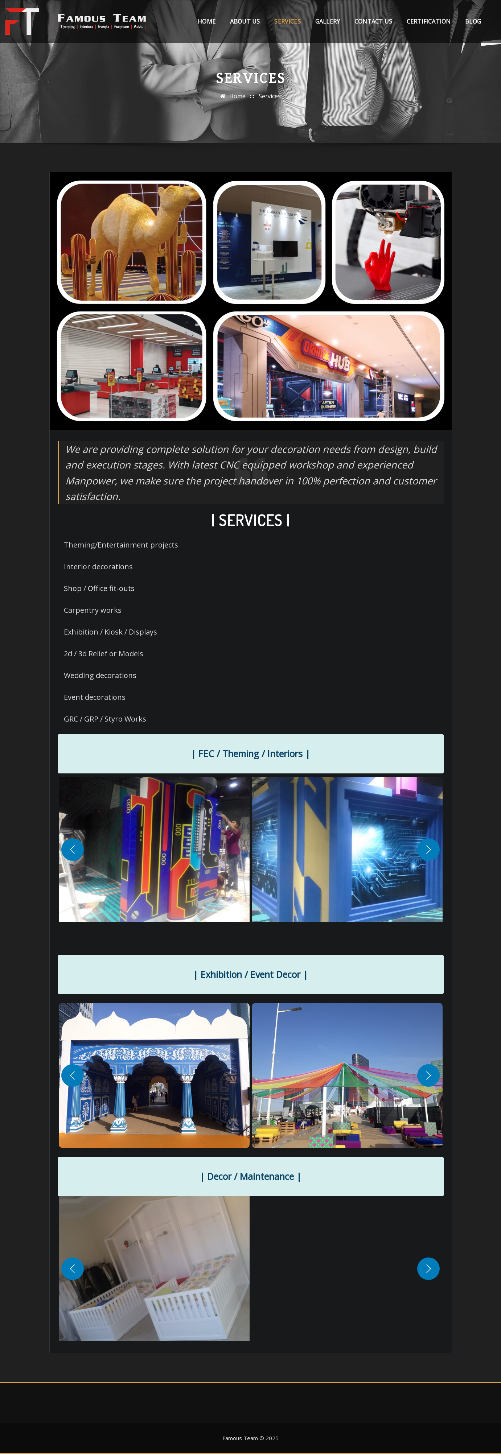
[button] (218, 849)
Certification (429, 25)
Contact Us (373, 25)
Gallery (327, 25)
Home (206, 25)
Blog (473, 25)
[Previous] (72, 849)
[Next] (428, 849)
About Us (245, 25)
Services (287, 25)
